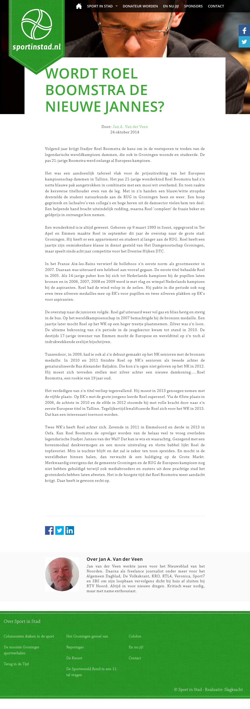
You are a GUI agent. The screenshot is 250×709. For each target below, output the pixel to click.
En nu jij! (171, 6)
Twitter (59, 530)
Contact (216, 6)
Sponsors (193, 6)
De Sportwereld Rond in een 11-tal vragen (92, 672)
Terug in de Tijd (16, 664)
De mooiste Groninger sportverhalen (21, 650)
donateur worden (140, 6)
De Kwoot (74, 658)
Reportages (75, 647)
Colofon (135, 636)
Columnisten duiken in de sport (29, 636)
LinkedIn (69, 530)
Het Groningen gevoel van (87, 636)
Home (79, 6)
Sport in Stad (100, 6)
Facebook (49, 530)
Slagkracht (233, 689)
